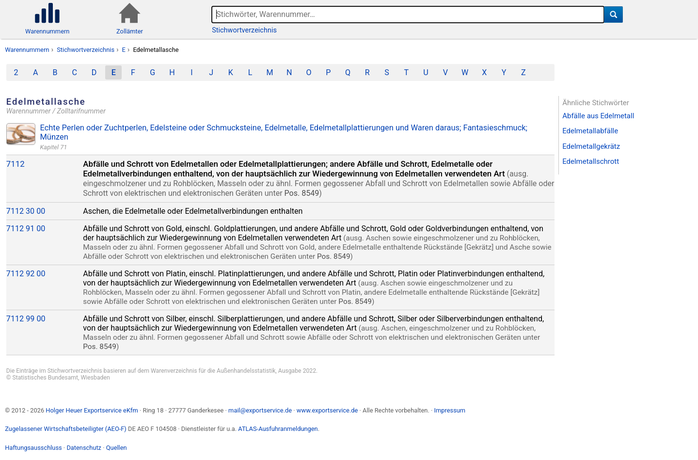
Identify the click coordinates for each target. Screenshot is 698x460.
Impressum (449, 410)
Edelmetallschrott (590, 161)
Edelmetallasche (155, 49)
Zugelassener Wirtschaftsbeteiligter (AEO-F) (66, 428)
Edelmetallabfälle (590, 131)
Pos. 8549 (302, 193)
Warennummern (27, 49)
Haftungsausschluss (33, 447)
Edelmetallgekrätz (591, 146)
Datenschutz (83, 447)
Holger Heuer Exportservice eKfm (92, 410)
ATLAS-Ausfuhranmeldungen (277, 428)
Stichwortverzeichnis (244, 30)
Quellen (116, 447)
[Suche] (613, 14)
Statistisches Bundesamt (45, 377)
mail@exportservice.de (260, 410)
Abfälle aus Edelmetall (598, 115)
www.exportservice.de (327, 410)
